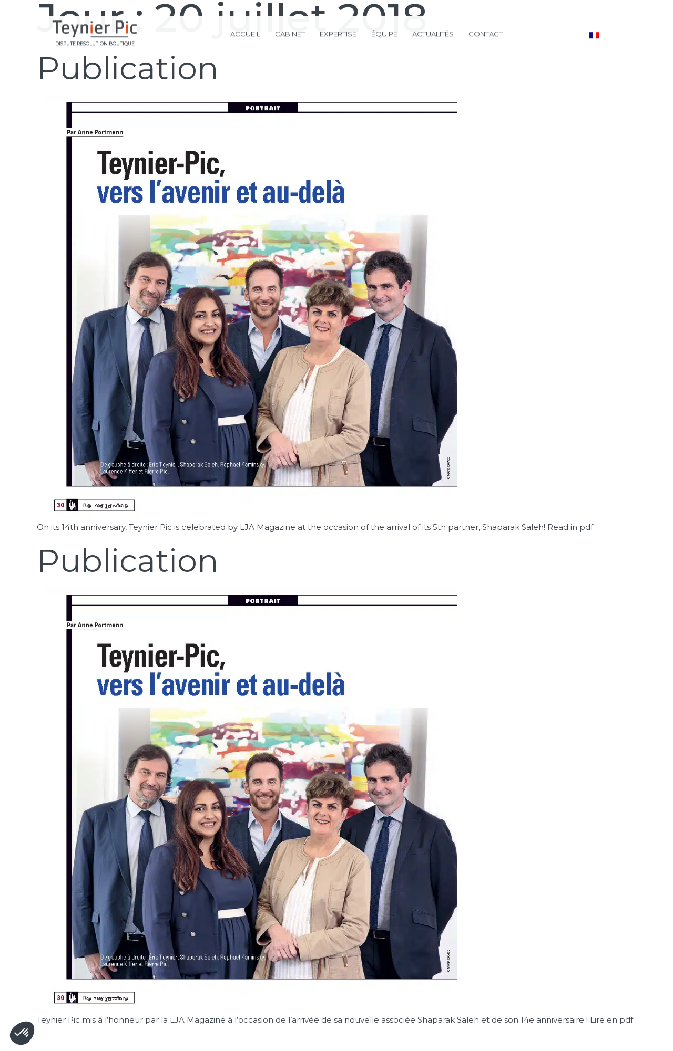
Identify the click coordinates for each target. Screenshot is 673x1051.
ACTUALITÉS (433, 32)
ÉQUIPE (384, 32)
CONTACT (485, 32)
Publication (128, 68)
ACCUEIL (245, 32)
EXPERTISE (338, 32)
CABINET (290, 32)
